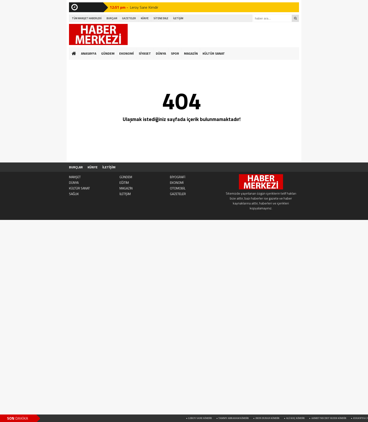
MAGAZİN (191, 53)
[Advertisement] (213, 34)
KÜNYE (145, 18)
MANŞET (75, 176)
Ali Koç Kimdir (297, 418)
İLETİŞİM (178, 18)
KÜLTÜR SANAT (214, 53)
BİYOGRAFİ (177, 176)
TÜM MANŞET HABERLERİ (87, 18)
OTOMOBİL (177, 188)
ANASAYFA (88, 53)
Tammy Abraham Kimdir (235, 418)
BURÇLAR (112, 18)
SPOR (175, 53)
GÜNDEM (108, 53)
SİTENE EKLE (160, 18)
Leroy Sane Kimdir (144, 7)
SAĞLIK (74, 193)
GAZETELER (129, 18)
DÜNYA (161, 53)
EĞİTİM (124, 182)
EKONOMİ (126, 53)
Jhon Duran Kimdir (269, 418)
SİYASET (145, 53)
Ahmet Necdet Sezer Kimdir (330, 418)
